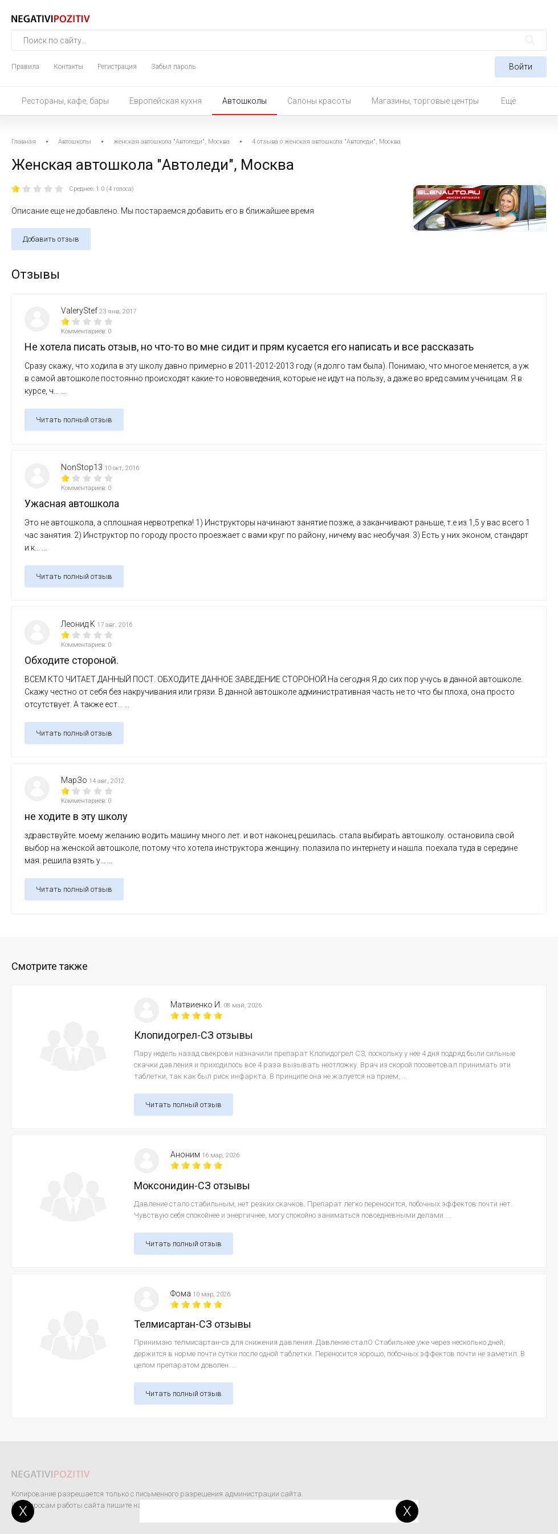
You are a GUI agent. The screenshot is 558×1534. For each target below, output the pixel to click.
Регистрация (117, 67)
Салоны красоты (319, 100)
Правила (25, 67)
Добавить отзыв (51, 239)
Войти (520, 66)
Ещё (508, 100)
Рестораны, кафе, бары (65, 100)
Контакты (68, 67)
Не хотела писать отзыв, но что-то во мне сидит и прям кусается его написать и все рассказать (249, 347)
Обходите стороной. (72, 660)
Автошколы (244, 100)
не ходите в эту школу (76, 816)
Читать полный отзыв (74, 419)
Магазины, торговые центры (425, 100)
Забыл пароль (173, 67)
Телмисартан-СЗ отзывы (192, 1324)
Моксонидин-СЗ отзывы (192, 1186)
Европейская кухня (165, 100)
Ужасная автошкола (72, 503)
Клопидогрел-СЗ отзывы (193, 1035)
